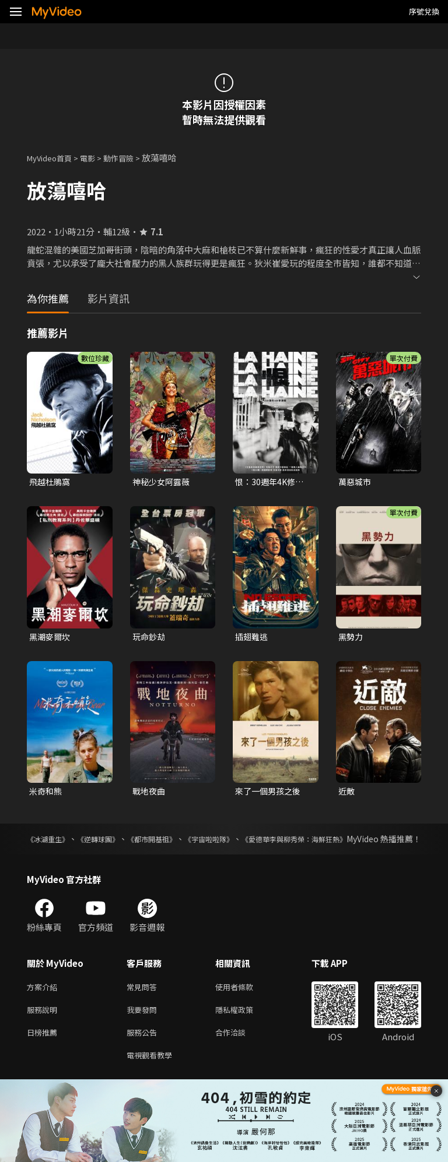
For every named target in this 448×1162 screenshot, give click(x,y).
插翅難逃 (252, 638)
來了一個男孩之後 (270, 793)
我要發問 (144, 1028)
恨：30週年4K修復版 (271, 482)
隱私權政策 (244, 1028)
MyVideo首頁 (53, 157)
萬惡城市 (355, 482)
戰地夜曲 (149, 793)
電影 (97, 157)
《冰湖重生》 (51, 842)
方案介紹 (44, 1003)
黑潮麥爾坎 (51, 638)
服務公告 (144, 1052)
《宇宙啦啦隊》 (255, 842)
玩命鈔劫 (149, 638)
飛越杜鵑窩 (51, 482)
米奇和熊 (46, 793)
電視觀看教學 (153, 1077)
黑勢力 (351, 638)
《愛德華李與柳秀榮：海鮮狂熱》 (360, 842)
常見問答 (144, 1003)
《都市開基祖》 (183, 842)
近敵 (347, 793)
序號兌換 (424, 11)
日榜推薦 (44, 1052)
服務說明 (44, 1028)
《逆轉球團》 (115, 842)
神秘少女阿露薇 (163, 482)
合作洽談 (239, 1052)
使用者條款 (244, 1003)
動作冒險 (131, 157)
